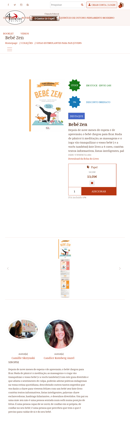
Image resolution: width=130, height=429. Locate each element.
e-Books (47, 17)
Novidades (28, 17)
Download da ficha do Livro (83, 158)
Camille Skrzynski (23, 358)
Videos (25, 33)
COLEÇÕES (9, 17)
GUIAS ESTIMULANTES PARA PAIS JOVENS (59, 43)
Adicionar (99, 191)
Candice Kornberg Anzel (59, 358)
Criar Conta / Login (103, 4)
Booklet (8, 33)
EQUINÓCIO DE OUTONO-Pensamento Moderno (86, 17)
